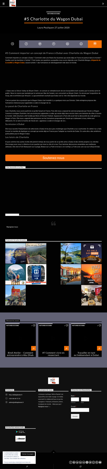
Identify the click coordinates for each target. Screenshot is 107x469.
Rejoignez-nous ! (44, 407)
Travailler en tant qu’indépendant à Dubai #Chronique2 (86, 355)
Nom (73, 396)
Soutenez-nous (53, 158)
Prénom (73, 402)
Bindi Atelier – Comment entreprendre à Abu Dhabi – (20, 355)
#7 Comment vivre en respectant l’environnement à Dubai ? (53, 355)
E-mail (74, 406)
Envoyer (75, 416)
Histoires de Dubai (53, 13)
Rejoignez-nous (12, 215)
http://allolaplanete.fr (15, 395)
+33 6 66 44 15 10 (14, 398)
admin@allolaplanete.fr (16, 402)
